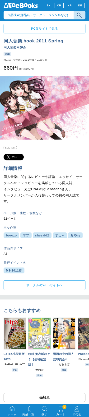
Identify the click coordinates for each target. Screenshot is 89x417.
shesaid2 (42, 235)
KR (70, 5)
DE (80, 5)
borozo (11, 235)
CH (59, 5)
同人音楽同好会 (15, 47)
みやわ (75, 235)
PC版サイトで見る (44, 28)
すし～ (60, 235)
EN (49, 5)
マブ (26, 235)
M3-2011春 (14, 270)
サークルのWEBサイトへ (44, 285)
